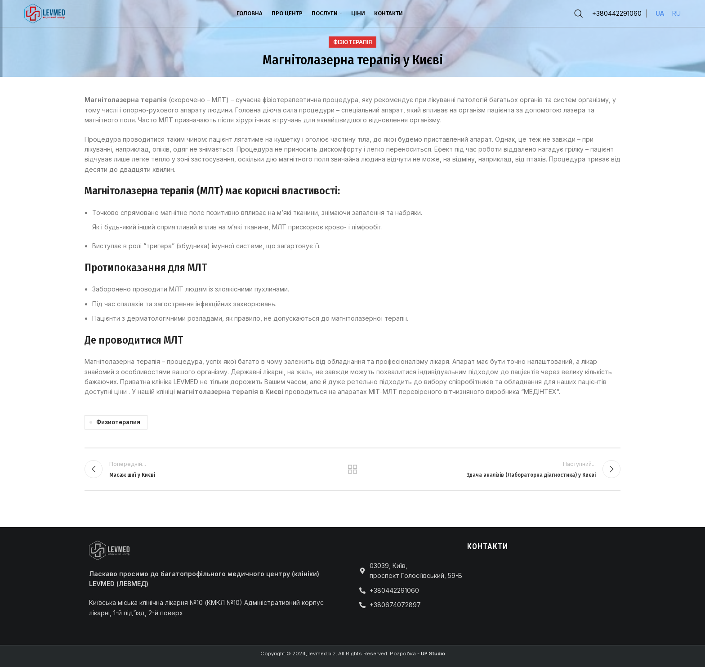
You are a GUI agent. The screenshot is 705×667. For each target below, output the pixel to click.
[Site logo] (44, 13)
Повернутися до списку (352, 469)
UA (660, 13)
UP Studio (433, 653)
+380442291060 (617, 13)
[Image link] (109, 549)
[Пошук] (579, 13)
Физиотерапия (118, 422)
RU (676, 13)
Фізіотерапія (352, 42)
